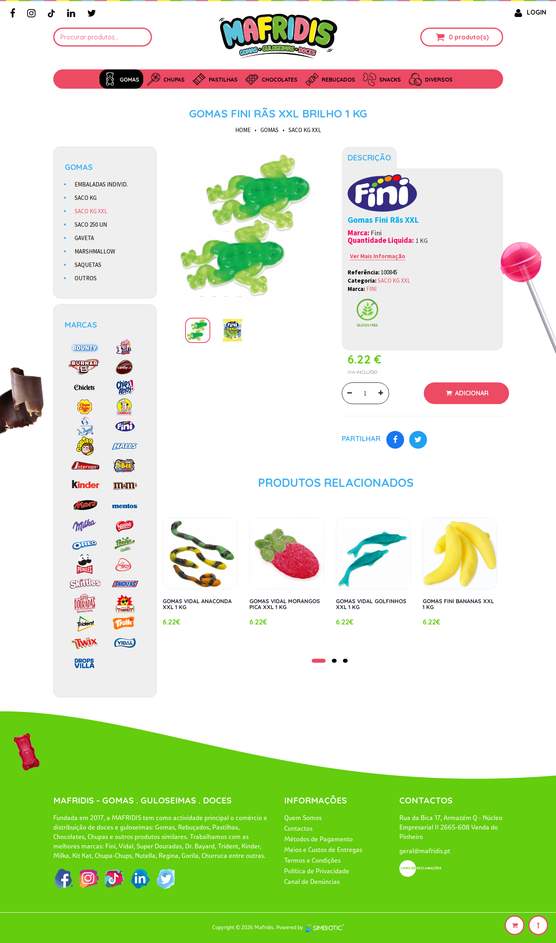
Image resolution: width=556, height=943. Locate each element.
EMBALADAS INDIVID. (101, 184)
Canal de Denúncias (312, 881)
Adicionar (471, 393)
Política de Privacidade (316, 871)
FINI (371, 289)
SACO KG (86, 197)
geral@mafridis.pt (424, 851)
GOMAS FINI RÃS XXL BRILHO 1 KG (278, 113)
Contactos (298, 828)
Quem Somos (303, 818)
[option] (249, 227)
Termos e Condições (312, 860)
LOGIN (528, 12)
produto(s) (471, 37)
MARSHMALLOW (95, 251)
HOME (243, 130)
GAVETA (84, 238)
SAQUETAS (88, 264)
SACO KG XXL (304, 130)
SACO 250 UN (91, 224)
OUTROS (86, 278)
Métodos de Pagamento (318, 839)
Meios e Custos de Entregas (323, 850)
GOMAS (269, 130)
